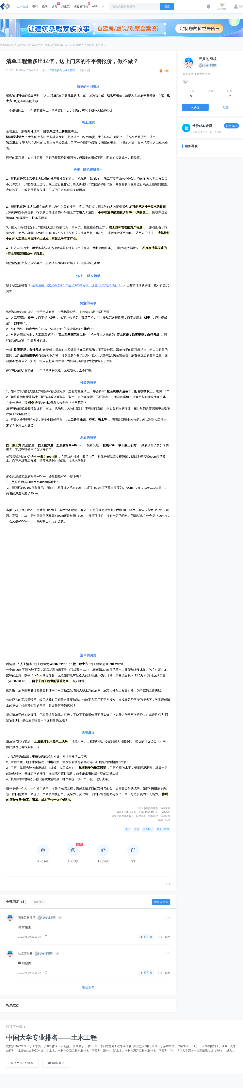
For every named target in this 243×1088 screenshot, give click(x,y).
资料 (35, 6)
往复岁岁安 (25, 953)
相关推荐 (12, 1005)
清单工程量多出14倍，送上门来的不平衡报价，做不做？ (75, 44)
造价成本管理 (35, 44)
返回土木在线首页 (22, 1062)
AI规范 (65, 6)
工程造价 (21, 44)
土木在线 (22, 6)
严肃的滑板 (207, 59)
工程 (136, 829)
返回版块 (231, 125)
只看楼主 (39, 901)
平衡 (127, 829)
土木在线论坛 (7, 44)
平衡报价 (148, 829)
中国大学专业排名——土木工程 (51, 1037)
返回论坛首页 (55, 1062)
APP (95, 6)
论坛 (45, 6)
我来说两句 (161, 902)
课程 (54, 5)
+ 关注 (195, 107)
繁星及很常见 (26, 917)
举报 (167, 883)
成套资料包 (81, 5)
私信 (226, 107)
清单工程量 (163, 829)
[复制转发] (84, 70)
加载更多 (88, 987)
